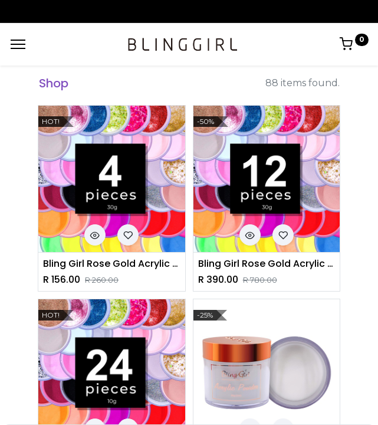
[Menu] (18, 44)
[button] (95, 235)
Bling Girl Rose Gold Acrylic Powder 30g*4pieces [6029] (111, 263)
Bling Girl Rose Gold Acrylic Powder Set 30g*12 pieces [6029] (267, 263)
